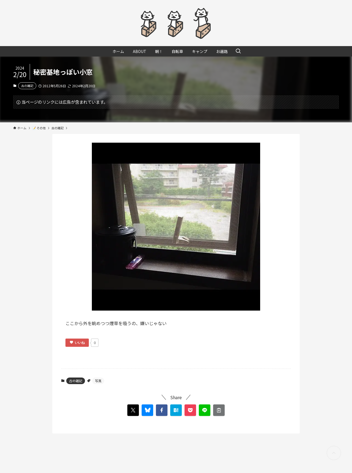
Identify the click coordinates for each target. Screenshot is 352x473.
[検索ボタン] (238, 51)
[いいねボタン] (77, 343)
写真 (98, 380)
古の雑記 (27, 85)
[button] (161, 410)
